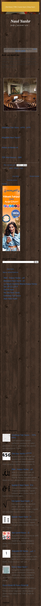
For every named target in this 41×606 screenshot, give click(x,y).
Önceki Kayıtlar (34, 176)
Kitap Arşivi (31, 7)
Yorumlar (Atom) (12, 180)
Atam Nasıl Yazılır (10, 299)
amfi (11, 168)
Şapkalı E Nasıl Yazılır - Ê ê (22, 485)
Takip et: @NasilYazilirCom (10, 272)
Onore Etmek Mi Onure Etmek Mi (15, 585)
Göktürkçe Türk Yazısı (12, 296)
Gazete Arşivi (22, 7)
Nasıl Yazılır (20, 21)
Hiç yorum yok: (10, 165)
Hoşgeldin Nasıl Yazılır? (11, 137)
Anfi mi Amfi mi (10, 55)
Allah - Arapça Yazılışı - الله (14, 278)
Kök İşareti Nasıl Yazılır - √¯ (22, 501)
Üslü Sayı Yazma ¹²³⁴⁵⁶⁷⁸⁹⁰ (22, 453)
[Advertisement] (20, 365)
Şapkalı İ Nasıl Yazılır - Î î (21, 517)
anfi (21, 168)
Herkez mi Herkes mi (10, 147)
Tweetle (4, 184)
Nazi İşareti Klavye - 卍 (20, 533)
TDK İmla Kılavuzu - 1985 (12, 157)
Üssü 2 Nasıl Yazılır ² (20, 567)
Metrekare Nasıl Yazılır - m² (14, 281)
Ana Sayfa (15, 176)
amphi (16, 168)
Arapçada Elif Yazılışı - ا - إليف (23, 551)
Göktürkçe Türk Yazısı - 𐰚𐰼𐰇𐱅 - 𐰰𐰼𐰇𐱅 (16, 127)
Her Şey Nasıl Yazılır (12, 293)
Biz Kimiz (9, 7)
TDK (15, 7)
